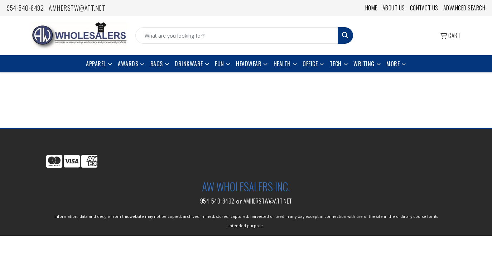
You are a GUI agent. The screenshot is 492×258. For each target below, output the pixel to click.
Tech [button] (336, 63)
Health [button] (282, 63)
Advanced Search (464, 8)
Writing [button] (364, 63)
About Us (393, 8)
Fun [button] (219, 63)
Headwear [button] (248, 63)
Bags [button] (156, 63)
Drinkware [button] (189, 63)
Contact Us (424, 8)
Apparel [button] (96, 63)
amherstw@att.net (77, 8)
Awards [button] (128, 63)
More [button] (393, 63)
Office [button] (310, 63)
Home (371, 8)
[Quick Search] (236, 35)
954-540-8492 (25, 8)
